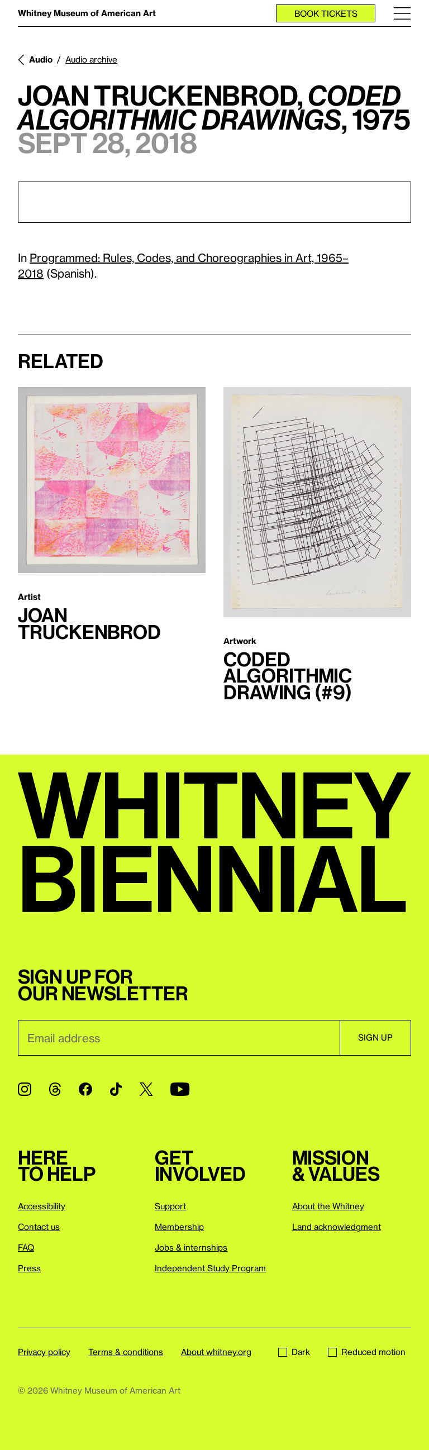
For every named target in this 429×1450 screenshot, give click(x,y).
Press (29, 1268)
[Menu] (402, 13)
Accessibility (41, 1206)
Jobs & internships (191, 1247)
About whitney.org (216, 1352)
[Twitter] (146, 1089)
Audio (41, 59)
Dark (294, 1352)
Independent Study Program (210, 1268)
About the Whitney (328, 1206)
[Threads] (55, 1089)
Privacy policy (44, 1352)
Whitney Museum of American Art (87, 13)
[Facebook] (85, 1089)
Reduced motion (367, 1352)
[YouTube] (179, 1089)
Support (170, 1206)
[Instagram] (24, 1089)
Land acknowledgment (336, 1227)
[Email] (179, 1038)
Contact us (39, 1227)
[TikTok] (116, 1089)
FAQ (26, 1247)
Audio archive (91, 59)
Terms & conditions (125, 1352)
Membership (179, 1227)
